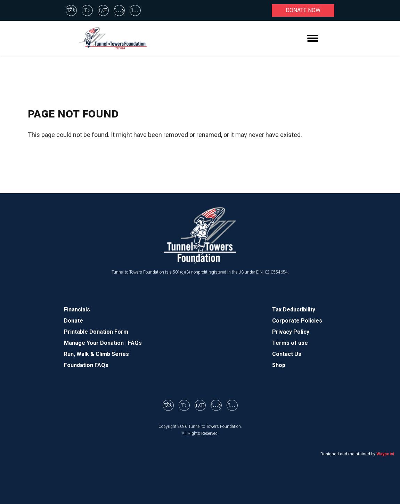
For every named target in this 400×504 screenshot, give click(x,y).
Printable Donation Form (96, 331)
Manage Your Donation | (96, 343)
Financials (77, 309)
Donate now (303, 10)
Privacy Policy (290, 331)
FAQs (135, 343)
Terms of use (290, 343)
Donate (73, 320)
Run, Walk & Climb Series (96, 354)
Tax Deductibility (293, 309)
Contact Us (286, 354)
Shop (278, 365)
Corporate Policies (297, 320)
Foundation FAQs (86, 365)
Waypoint (385, 454)
